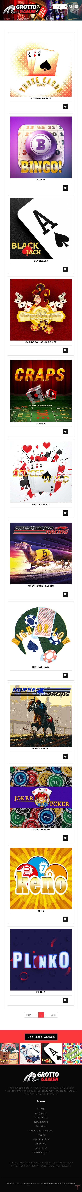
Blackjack (41, 261)
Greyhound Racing (41, 586)
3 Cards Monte (41, 98)
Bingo (41, 179)
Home (7, 19)
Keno (40, 911)
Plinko (41, 992)
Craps (41, 423)
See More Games (41, 1037)
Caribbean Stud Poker (41, 342)
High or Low (41, 667)
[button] (5, 1051)
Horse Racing (41, 748)
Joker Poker (41, 829)
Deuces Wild (41, 504)
